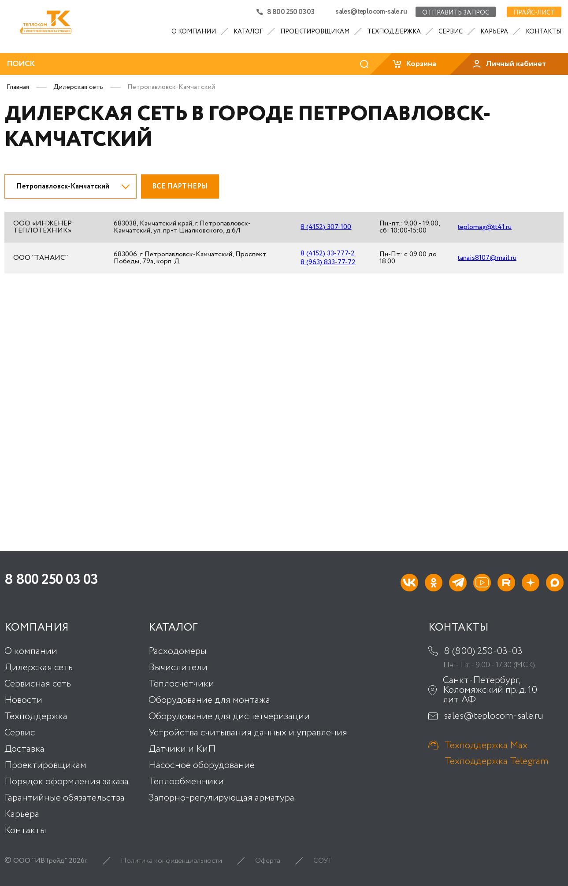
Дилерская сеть (78, 87)
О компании (193, 31)
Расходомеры (177, 651)
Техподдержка (394, 31)
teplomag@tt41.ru (485, 227)
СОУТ (322, 860)
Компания (36, 627)
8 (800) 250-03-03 (483, 651)
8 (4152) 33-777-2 (326, 253)
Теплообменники (186, 781)
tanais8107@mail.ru (487, 258)
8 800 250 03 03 (285, 12)
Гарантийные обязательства (64, 797)
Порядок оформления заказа (66, 781)
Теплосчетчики (181, 683)
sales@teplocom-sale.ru (371, 11)
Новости (23, 700)
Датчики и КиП (181, 748)
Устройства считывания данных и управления (247, 732)
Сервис (450, 31)
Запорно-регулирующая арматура (221, 797)
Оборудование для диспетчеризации (229, 716)
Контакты (543, 31)
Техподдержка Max (486, 745)
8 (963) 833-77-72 (326, 262)
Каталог (248, 31)
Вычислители (178, 667)
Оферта (267, 860)
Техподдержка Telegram (497, 761)
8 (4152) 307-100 (324, 227)
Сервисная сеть (37, 683)
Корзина (414, 64)
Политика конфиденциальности (171, 860)
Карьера (494, 31)
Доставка (24, 748)
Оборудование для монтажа (209, 700)
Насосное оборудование (201, 765)
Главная (18, 87)
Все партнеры (180, 186)
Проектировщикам (314, 31)
